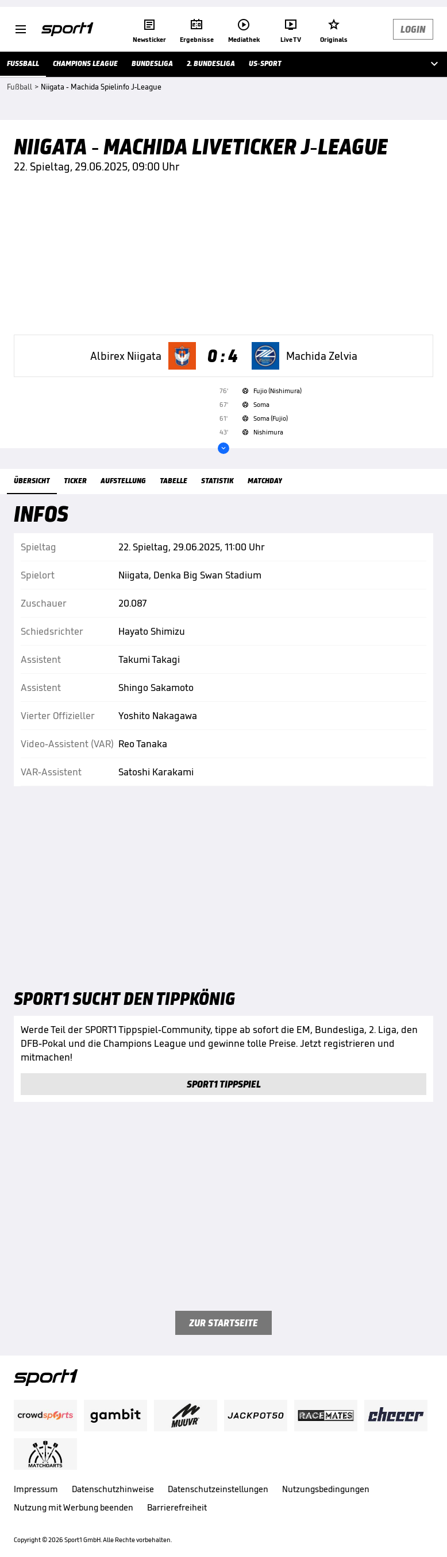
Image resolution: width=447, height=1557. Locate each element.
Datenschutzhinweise (113, 1489)
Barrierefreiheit (177, 1507)
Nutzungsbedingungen (325, 1489)
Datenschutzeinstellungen (218, 1489)
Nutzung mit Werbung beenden (73, 1507)
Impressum (36, 1489)
